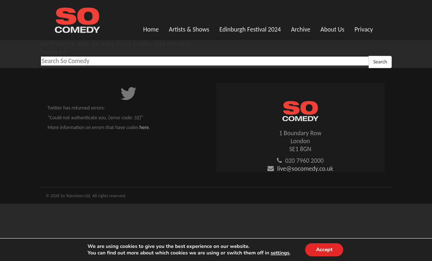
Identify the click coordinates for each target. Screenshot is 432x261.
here (144, 127)
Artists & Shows (189, 29)
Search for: (54, 52)
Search (380, 62)
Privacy (363, 29)
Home (151, 29)
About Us (332, 29)
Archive (300, 29)
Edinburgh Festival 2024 (250, 29)
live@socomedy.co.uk (305, 169)
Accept (324, 249)
